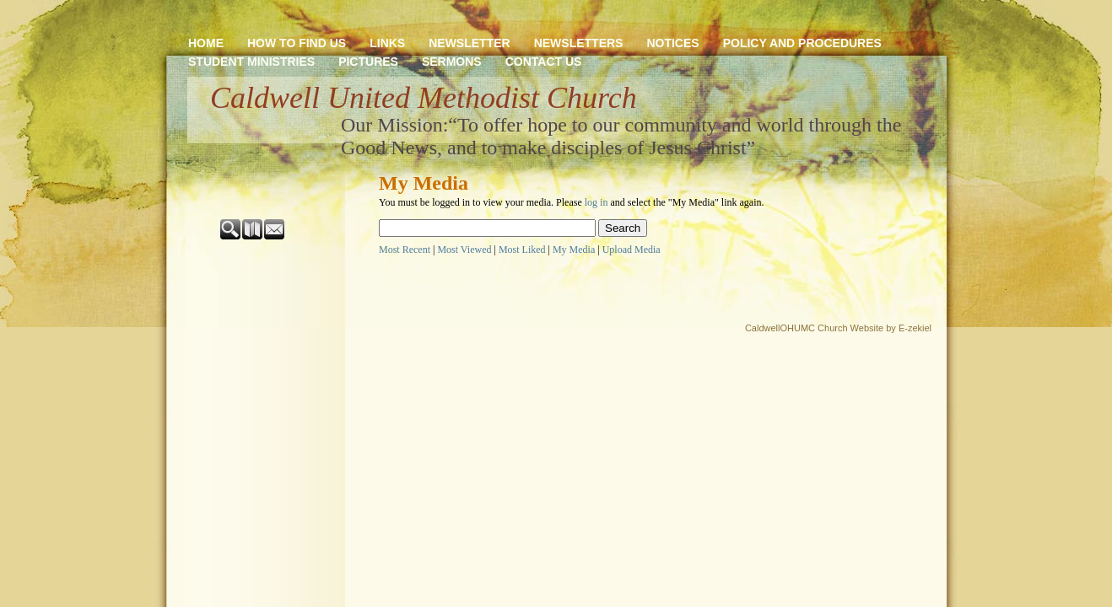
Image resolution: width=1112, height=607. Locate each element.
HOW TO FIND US (296, 43)
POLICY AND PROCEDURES (802, 43)
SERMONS (452, 61)
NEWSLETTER (469, 43)
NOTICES (672, 43)
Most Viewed (464, 249)
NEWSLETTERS (578, 43)
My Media (574, 249)
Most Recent (404, 249)
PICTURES (368, 61)
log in (596, 202)
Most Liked (522, 249)
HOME (206, 43)
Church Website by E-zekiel (874, 328)
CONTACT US (543, 61)
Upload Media (631, 249)
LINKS (387, 43)
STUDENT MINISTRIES (251, 61)
